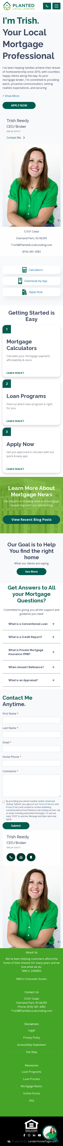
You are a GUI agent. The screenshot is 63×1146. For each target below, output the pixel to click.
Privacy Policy (12, 807)
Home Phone (12, 757)
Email (7, 742)
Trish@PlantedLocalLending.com (31, 1011)
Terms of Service (46, 804)
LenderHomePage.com (42, 1141)
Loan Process (31, 1079)
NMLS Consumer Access (31, 979)
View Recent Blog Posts (31, 519)
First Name (10, 713)
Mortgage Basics (31, 1086)
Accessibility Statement (31, 1045)
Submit (16, 826)
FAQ (31, 1100)
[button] (11, 96)
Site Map (31, 1052)
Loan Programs (31, 1072)
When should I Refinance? (31, 667)
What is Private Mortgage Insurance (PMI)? (31, 652)
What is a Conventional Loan (31, 624)
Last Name (10, 728)
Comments (10, 771)
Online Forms (31, 1093)
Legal (31, 1030)
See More (31, 571)
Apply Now (19, 105)
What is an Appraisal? (31, 680)
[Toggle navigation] (56, 6)
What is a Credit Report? (31, 637)
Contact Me (16, 137)
